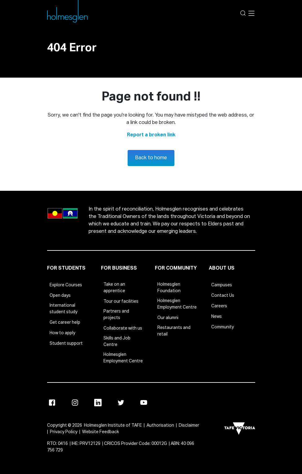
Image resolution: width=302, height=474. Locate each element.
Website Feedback (100, 432)
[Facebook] (52, 403)
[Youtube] (144, 403)
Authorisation (160, 425)
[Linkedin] (98, 403)
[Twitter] (121, 403)
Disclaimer (189, 425)
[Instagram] (75, 403)
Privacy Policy (63, 432)
